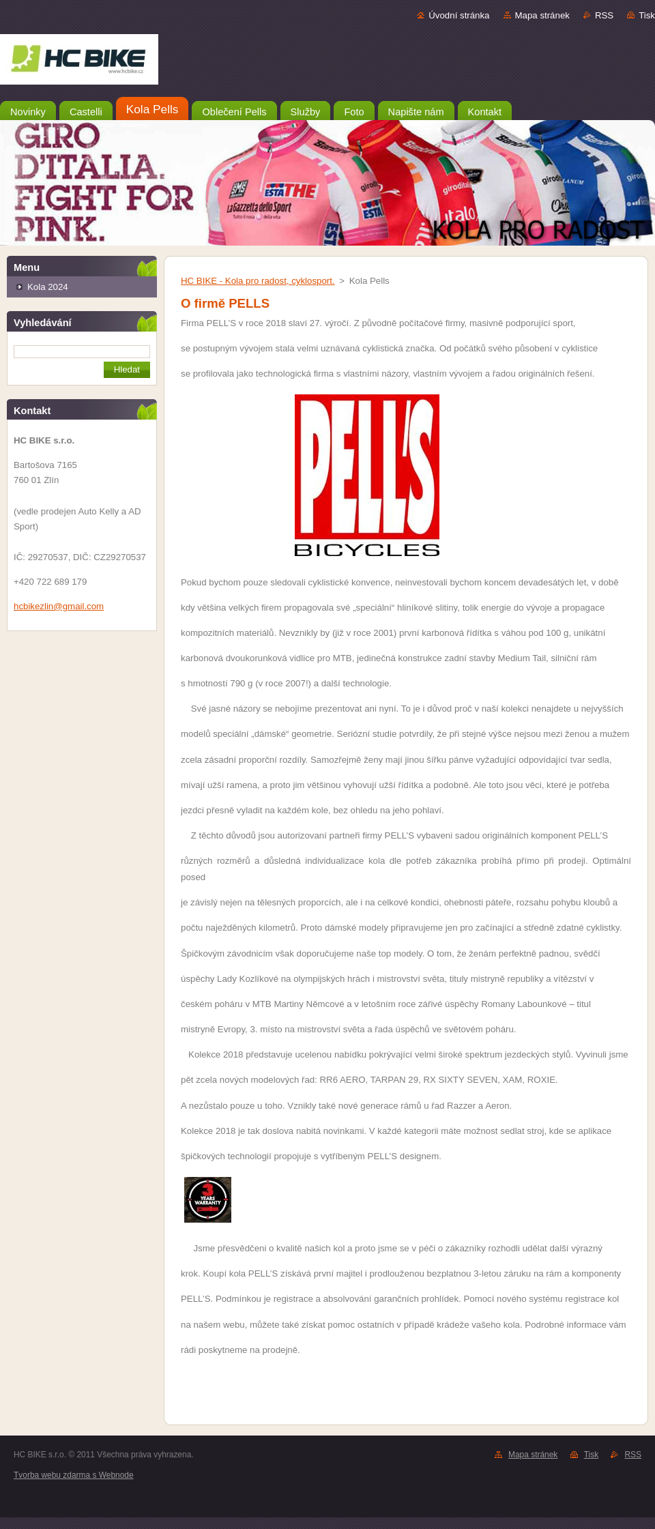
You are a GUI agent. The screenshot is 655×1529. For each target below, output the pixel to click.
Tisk (647, 15)
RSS (604, 15)
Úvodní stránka (458, 15)
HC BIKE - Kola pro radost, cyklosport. (258, 281)
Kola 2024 (47, 287)
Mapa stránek (542, 15)
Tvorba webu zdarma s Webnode (74, 1475)
